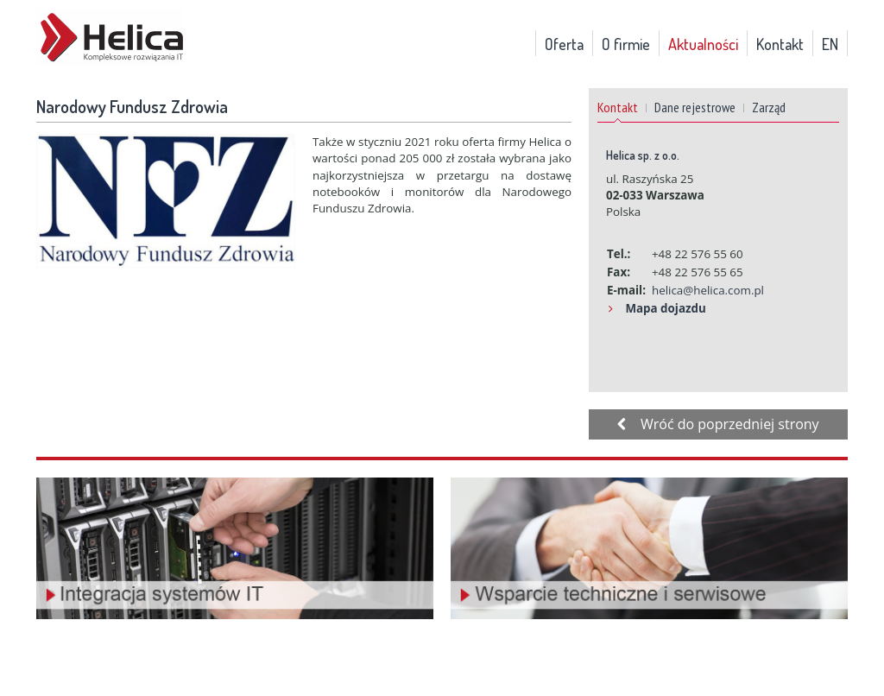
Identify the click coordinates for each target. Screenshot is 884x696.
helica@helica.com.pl (708, 290)
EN (830, 44)
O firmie (626, 44)
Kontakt (780, 44)
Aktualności (703, 44)
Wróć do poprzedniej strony (717, 423)
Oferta (564, 44)
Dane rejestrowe (695, 107)
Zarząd (769, 107)
